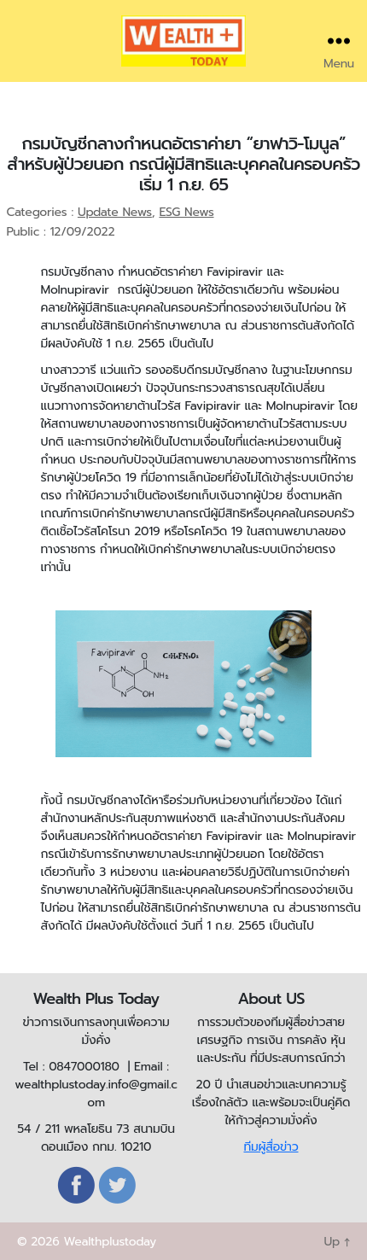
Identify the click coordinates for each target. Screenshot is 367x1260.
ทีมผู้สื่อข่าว (270, 1147)
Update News (115, 212)
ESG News (186, 212)
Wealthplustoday (109, 1242)
